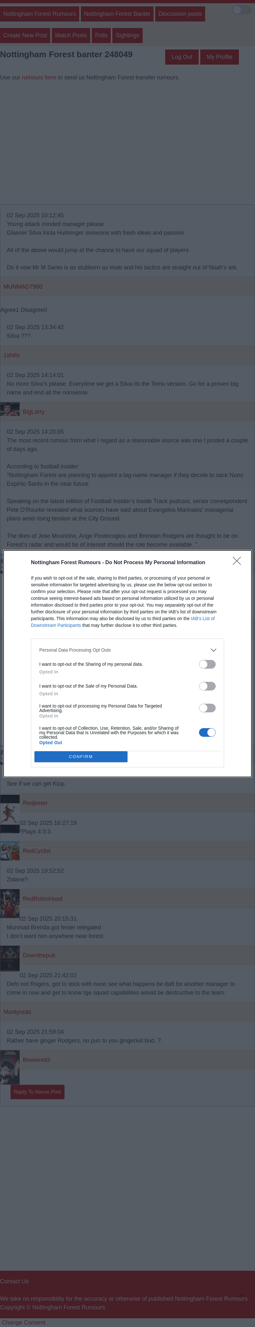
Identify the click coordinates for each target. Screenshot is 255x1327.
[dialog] (127, 663)
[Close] (239, 563)
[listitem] (127, 650)
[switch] (207, 664)
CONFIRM (81, 756)
